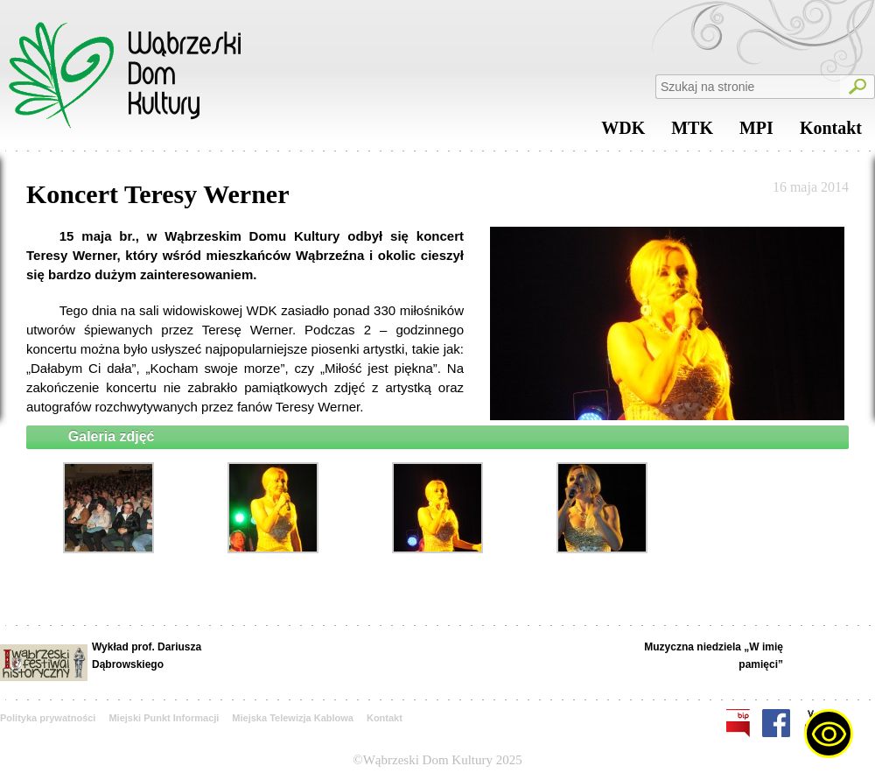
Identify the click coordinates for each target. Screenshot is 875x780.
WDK (623, 132)
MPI (756, 132)
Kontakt (831, 132)
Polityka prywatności (47, 718)
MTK (692, 132)
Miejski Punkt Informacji (163, 718)
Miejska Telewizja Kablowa (293, 718)
